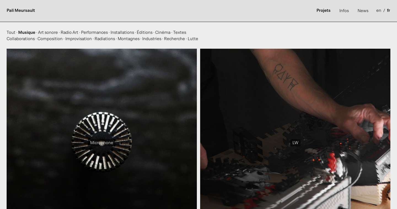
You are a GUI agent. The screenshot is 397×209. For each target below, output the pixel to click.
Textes (179, 33)
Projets (323, 11)
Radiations (105, 39)
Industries (151, 39)
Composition (50, 39)
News (363, 11)
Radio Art (69, 33)
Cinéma (162, 33)
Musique (26, 33)
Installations (122, 33)
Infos (344, 11)
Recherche (174, 39)
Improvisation (78, 39)
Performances (94, 33)
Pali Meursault (21, 11)
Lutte (193, 39)
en (379, 11)
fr (388, 11)
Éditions (144, 33)
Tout (11, 33)
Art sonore (48, 33)
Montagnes (129, 39)
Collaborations (21, 39)
